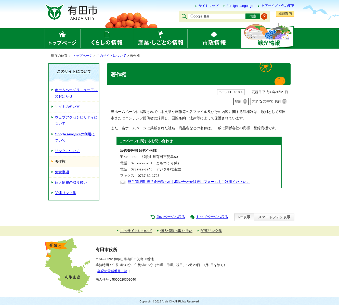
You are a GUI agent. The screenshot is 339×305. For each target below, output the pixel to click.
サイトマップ (208, 6)
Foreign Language (240, 6)
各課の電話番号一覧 (112, 271)
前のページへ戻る (171, 217)
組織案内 (285, 13)
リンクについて (67, 151)
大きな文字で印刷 (266, 101)
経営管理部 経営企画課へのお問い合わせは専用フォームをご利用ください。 (189, 182)
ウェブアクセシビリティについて (76, 120)
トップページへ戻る (212, 217)
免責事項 (62, 172)
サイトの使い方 (67, 107)
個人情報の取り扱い (71, 182)
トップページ (83, 55)
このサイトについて (111, 55)
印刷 (238, 101)
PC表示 (244, 217)
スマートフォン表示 (274, 217)
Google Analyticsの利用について (75, 137)
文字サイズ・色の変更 (277, 6)
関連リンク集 (65, 193)
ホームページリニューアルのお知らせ (76, 93)
